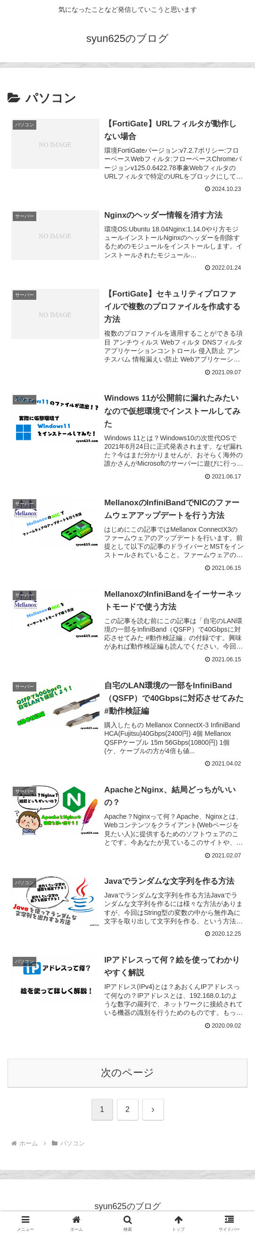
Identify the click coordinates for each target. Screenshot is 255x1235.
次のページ (127, 1073)
